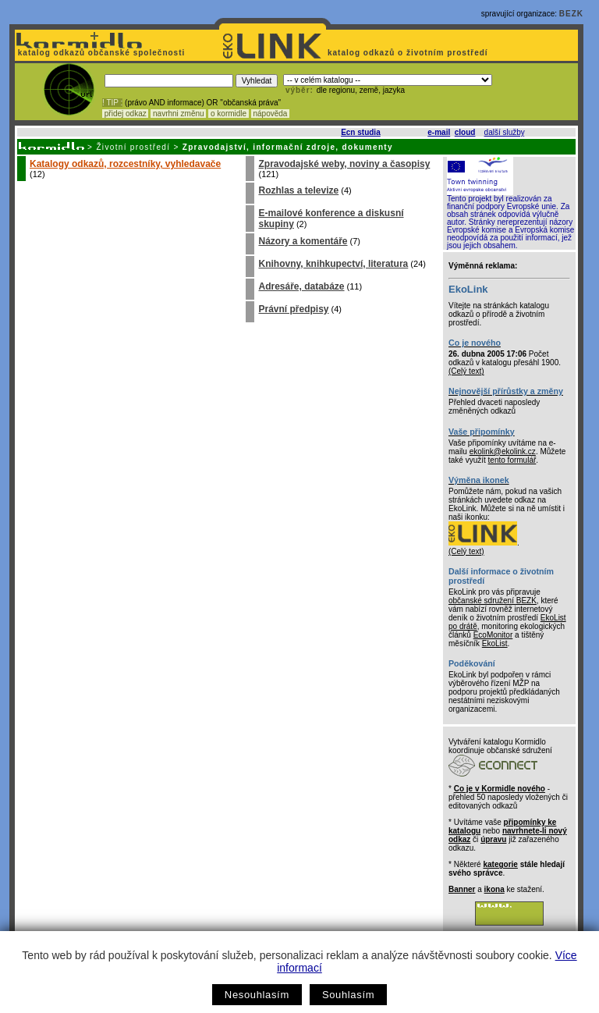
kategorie (500, 864)
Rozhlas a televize (298, 190)
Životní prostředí (133, 147)
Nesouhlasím (257, 995)
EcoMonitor (493, 635)
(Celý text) (466, 371)
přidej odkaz (125, 113)
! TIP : (112, 102)
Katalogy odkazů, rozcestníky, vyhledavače (125, 163)
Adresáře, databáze (301, 286)
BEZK (571, 13)
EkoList (495, 643)
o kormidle (228, 113)
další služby (504, 132)
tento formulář (512, 460)
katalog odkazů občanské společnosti (100, 52)
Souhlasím (348, 995)
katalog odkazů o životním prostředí (409, 52)
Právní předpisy (293, 309)
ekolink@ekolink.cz (503, 451)
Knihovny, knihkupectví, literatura (333, 263)
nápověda (270, 113)
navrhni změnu (178, 113)
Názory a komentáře (302, 241)
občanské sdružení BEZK (492, 600)
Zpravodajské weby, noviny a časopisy (344, 163)
